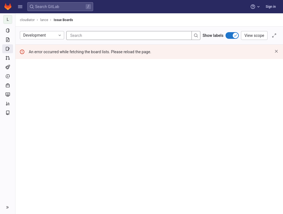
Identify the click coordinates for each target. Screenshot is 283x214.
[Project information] (7, 30)
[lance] (7, 19)
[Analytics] (7, 103)
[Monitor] (7, 94)
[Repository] (7, 39)
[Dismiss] (276, 51)
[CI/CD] (7, 67)
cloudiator (27, 20)
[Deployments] (7, 76)
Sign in (271, 7)
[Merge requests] (7, 58)
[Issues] (7, 48)
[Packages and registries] (7, 85)
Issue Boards (63, 20)
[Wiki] (7, 112)
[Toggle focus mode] (274, 35)
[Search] (103, 35)
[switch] (232, 35)
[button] (20, 6)
